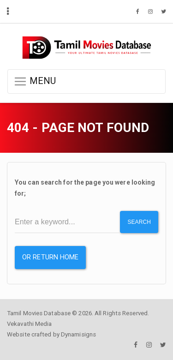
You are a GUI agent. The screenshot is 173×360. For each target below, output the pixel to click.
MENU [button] (34, 81)
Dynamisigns (78, 334)
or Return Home (50, 257)
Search (139, 222)
